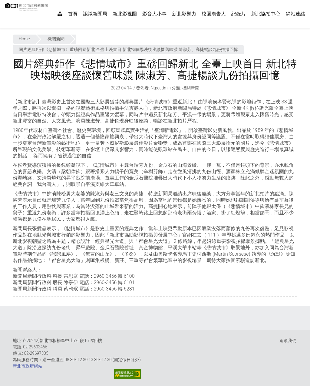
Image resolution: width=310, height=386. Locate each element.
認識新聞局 (95, 14)
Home (24, 38)
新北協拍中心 (265, 14)
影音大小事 (154, 14)
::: (51, 3)
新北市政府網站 (27, 366)
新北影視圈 (125, 14)
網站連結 (295, 14)
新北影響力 (184, 14)
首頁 (73, 14)
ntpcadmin (161, 88)
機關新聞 (56, 38)
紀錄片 (238, 14)
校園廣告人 (214, 14)
